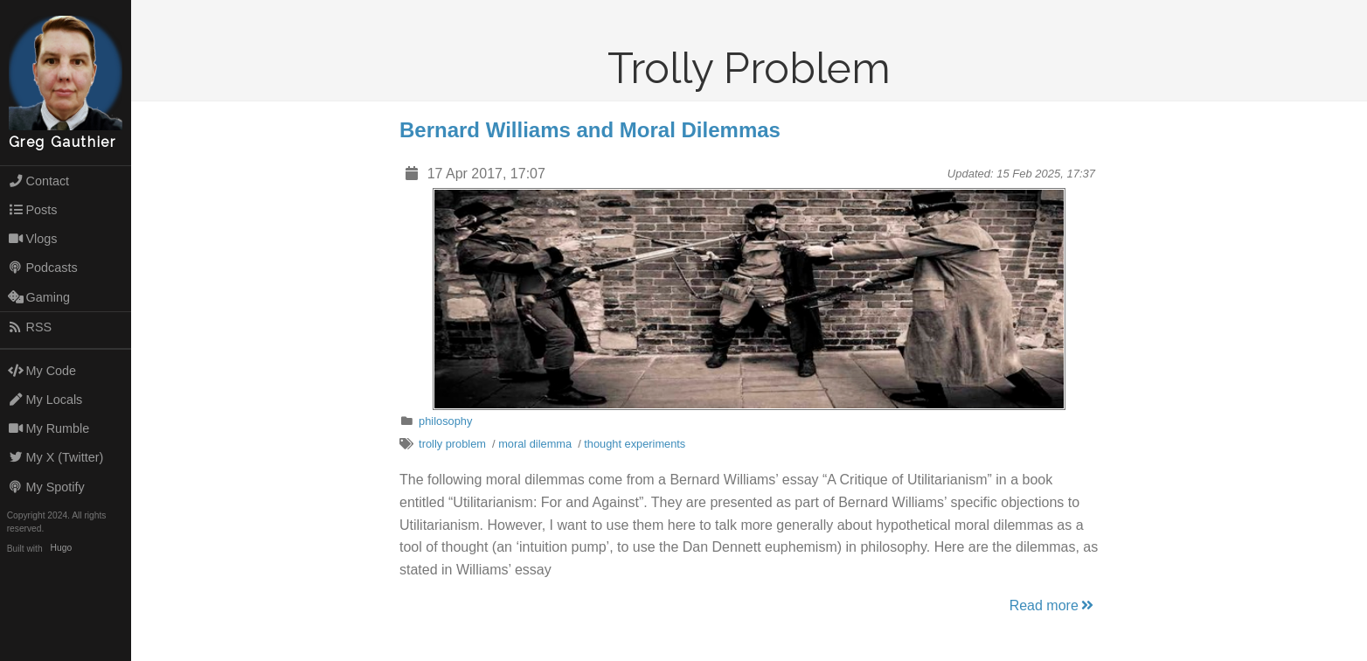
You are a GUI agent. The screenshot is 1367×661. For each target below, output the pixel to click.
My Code (42, 371)
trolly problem (452, 443)
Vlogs (33, 239)
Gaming (39, 297)
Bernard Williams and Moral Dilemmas (590, 130)
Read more (1053, 605)
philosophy (445, 421)
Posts (33, 210)
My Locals (45, 400)
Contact (38, 181)
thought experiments (634, 443)
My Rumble (49, 428)
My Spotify (46, 487)
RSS (30, 327)
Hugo (61, 548)
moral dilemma (535, 443)
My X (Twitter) (56, 457)
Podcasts (43, 268)
